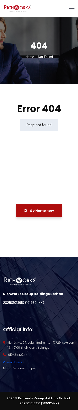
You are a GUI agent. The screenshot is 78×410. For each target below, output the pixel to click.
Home (29, 57)
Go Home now (39, 210)
